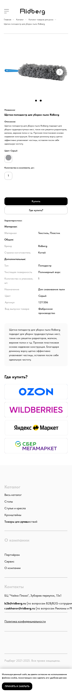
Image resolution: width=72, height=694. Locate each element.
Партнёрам (12, 555)
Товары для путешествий (20, 521)
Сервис (9, 561)
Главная (7, 19)
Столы (8, 501)
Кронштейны (12, 515)
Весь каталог (13, 495)
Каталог (20, 19)
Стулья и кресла (15, 508)
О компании (12, 568)
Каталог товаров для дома (41, 19)
